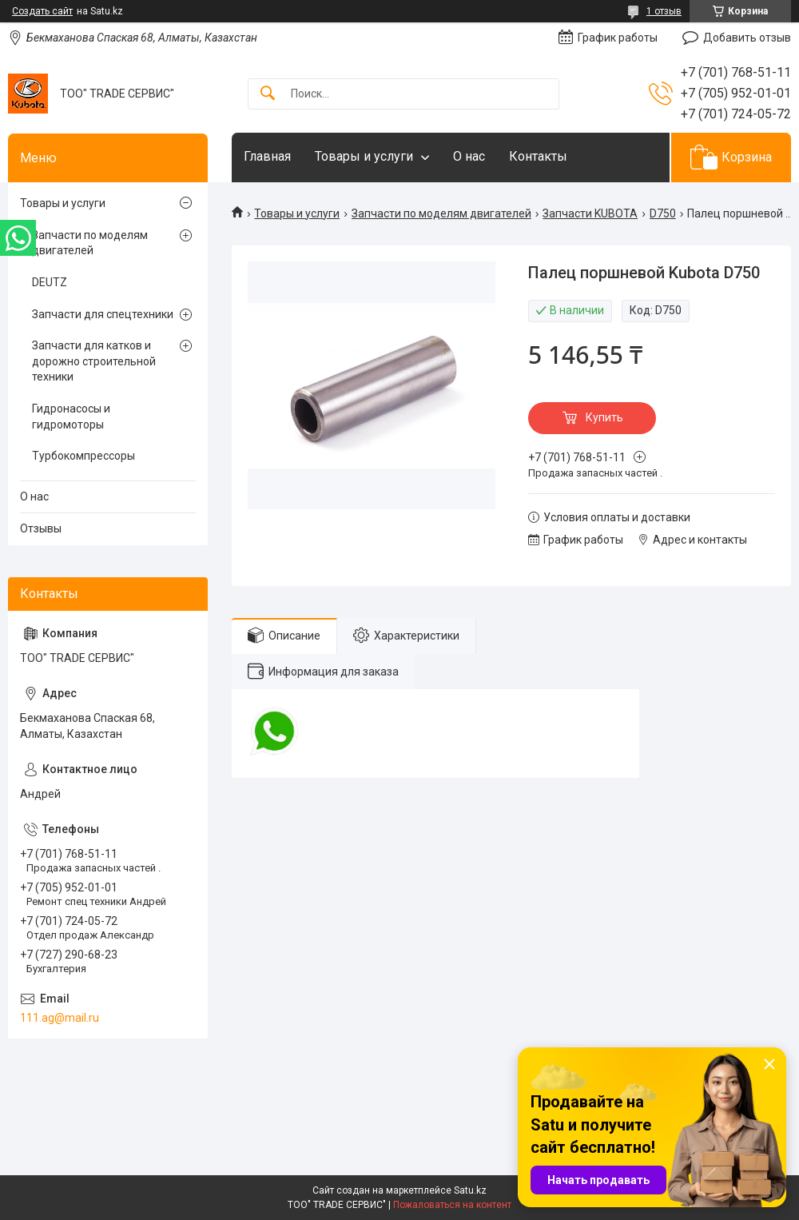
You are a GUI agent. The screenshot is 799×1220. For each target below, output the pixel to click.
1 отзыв (664, 11)
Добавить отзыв (747, 37)
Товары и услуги (364, 156)
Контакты (538, 156)
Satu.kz (470, 1190)
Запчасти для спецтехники (102, 314)
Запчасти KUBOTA (590, 213)
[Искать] (267, 94)
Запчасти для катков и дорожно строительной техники (94, 361)
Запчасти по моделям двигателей (441, 213)
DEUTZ (49, 282)
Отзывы (41, 528)
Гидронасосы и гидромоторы (71, 416)
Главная (267, 156)
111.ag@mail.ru (59, 1017)
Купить (604, 417)
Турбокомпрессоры (83, 455)
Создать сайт (42, 11)
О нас (469, 156)
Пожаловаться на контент (452, 1204)
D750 (663, 213)
